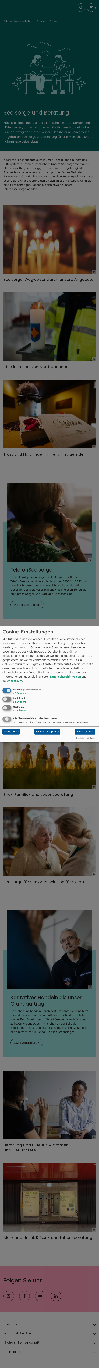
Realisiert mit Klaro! (85, 738)
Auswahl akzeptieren (47, 731)
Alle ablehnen (11, 731)
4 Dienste (19, 710)
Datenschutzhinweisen (65, 676)
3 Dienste (19, 693)
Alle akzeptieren (85, 731)
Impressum (14, 680)
